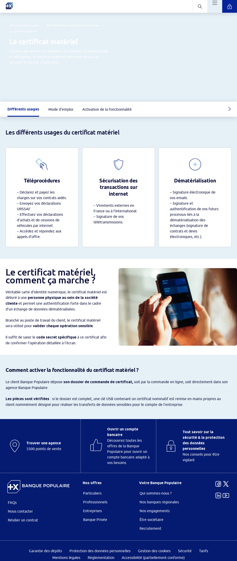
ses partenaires (121, 242)
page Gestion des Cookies (95, 319)
